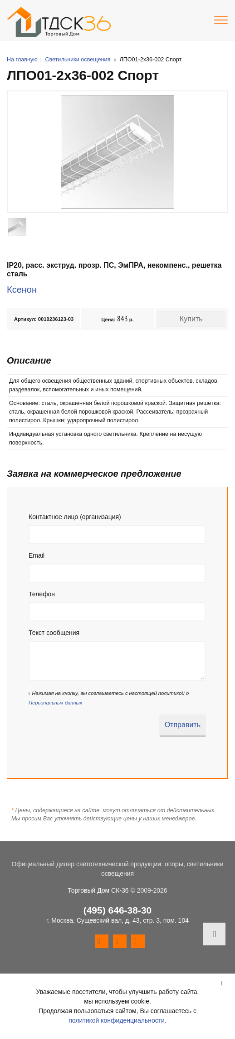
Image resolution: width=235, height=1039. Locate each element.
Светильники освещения (77, 59)
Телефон (42, 594)
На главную (22, 59)
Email (36, 555)
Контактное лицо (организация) (75, 516)
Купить (191, 319)
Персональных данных (55, 702)
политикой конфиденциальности (117, 1020)
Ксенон (22, 290)
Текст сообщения (54, 632)
